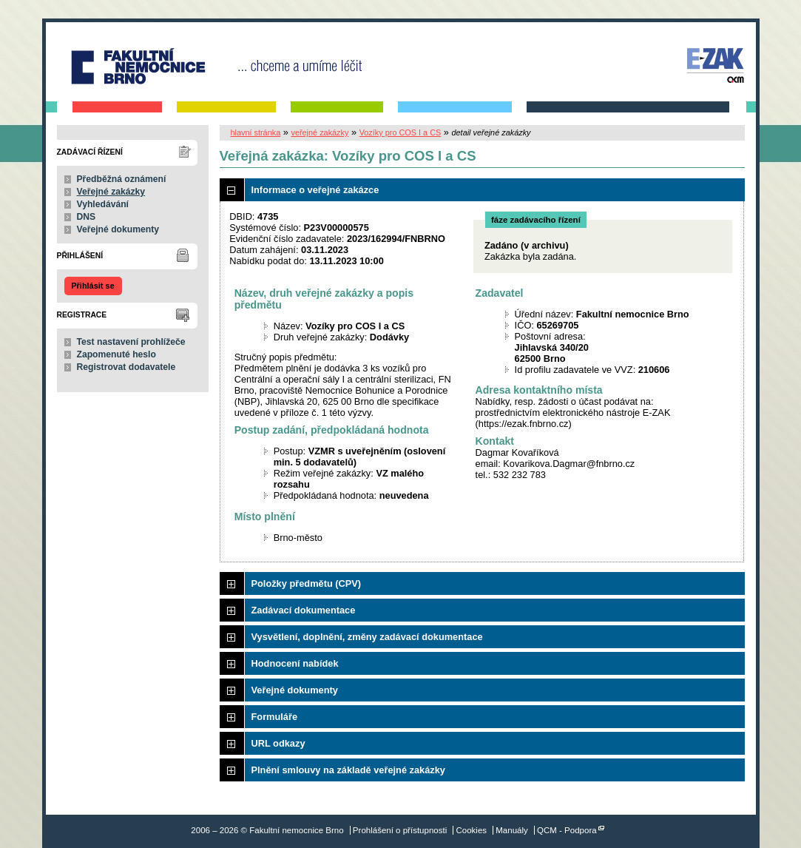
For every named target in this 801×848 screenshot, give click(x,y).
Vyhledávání (103, 204)
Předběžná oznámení (121, 179)
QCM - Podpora (567, 830)
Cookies (471, 830)
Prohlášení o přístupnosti (400, 830)
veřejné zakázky (319, 132)
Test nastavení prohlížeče (131, 342)
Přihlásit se (92, 285)
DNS (86, 217)
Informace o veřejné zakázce (315, 189)
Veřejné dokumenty (118, 229)
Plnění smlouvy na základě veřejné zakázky (348, 769)
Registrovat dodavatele (126, 367)
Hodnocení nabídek (295, 663)
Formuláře (274, 716)
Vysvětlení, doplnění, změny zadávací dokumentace (367, 636)
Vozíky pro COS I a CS (400, 132)
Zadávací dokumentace (303, 610)
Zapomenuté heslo (116, 354)
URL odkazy (278, 743)
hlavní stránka (256, 132)
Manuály (512, 830)
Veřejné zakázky (111, 191)
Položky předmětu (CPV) (306, 583)
